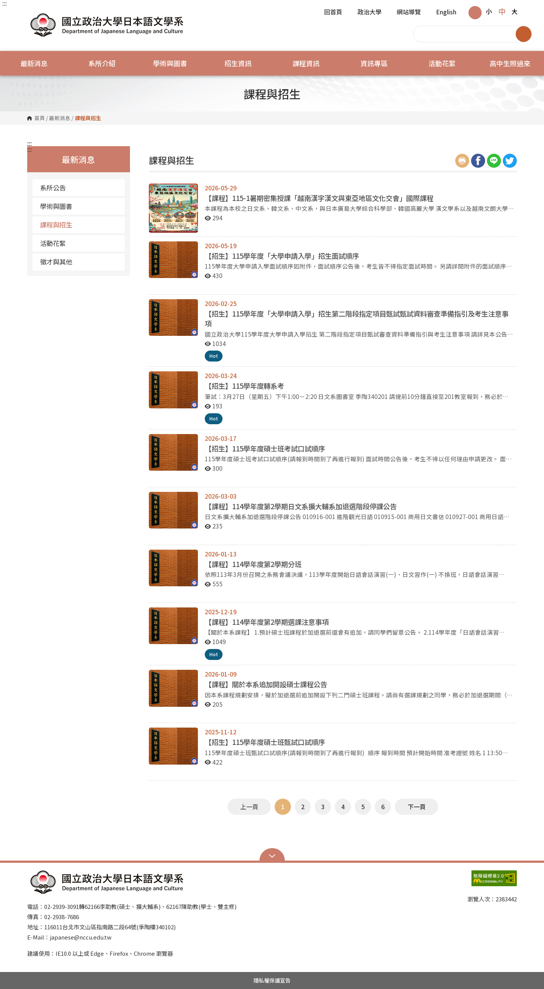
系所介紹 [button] (102, 63)
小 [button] (489, 11)
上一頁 (249, 806)
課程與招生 (56, 224)
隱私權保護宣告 (272, 980)
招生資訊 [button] (238, 63)
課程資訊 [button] (306, 63)
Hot (213, 355)
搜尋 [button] (524, 34)
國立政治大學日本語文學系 (34, 14)
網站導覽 (409, 12)
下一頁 (417, 806)
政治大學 (369, 12)
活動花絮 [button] (442, 63)
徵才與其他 (56, 261)
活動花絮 (53, 243)
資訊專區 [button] (374, 63)
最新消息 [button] (34, 63)
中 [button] (501, 11)
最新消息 (59, 118)
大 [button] (515, 11)
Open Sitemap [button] (272, 855)
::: (4, 3)
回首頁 (333, 12)
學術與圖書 (56, 206)
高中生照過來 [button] (510, 63)
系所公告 (53, 187)
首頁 (39, 118)
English (446, 12)
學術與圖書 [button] (170, 63)
